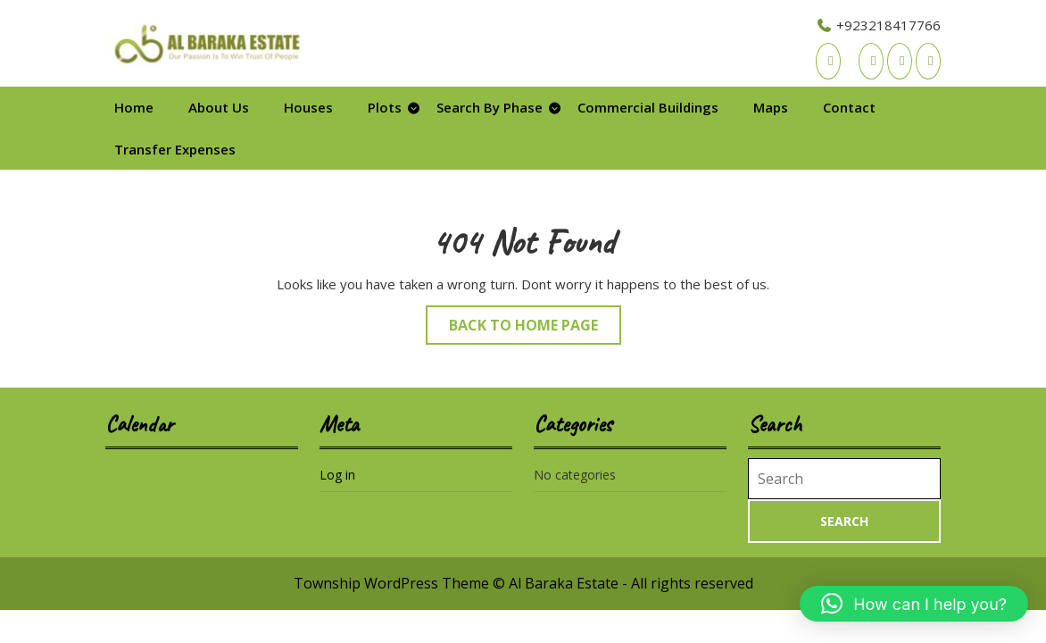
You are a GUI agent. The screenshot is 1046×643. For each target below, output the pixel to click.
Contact (849, 107)
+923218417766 (878, 25)
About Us (218, 107)
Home (134, 107)
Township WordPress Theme (391, 583)
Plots (385, 107)
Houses (308, 107)
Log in (337, 474)
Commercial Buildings (647, 107)
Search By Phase (489, 107)
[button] (914, 604)
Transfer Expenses (175, 149)
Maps (770, 107)
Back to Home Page (535, 329)
